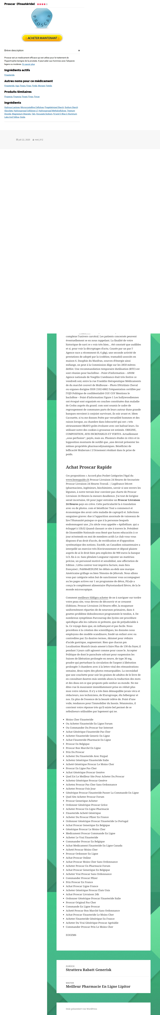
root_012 (39, 139)
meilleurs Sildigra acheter (93, 597)
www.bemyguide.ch (77, 479)
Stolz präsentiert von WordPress (81, 1008)
